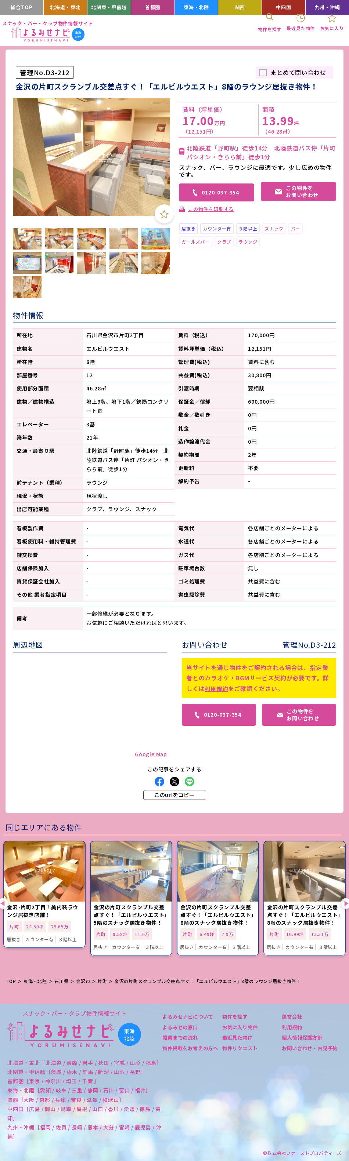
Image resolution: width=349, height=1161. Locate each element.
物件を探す (235, 1016)
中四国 (284, 7)
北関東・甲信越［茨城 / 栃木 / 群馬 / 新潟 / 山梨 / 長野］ (76, 1072)
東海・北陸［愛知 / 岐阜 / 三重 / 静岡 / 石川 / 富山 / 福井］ (79, 1090)
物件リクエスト (241, 1048)
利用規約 (217, 688)
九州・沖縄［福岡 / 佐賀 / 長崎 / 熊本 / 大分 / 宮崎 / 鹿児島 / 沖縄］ (84, 1132)
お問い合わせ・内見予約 (309, 1051)
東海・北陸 (196, 7)
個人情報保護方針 (303, 1037)
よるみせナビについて (189, 1016)
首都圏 (152, 7)
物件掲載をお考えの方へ (189, 1051)
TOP (11, 981)
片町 (102, 981)
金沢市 (83, 981)
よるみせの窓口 (181, 1027)
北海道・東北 (65, 7)
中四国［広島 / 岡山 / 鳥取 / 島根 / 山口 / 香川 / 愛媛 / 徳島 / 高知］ (84, 1113)
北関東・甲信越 (109, 7)
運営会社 (292, 1016)
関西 (240, 7)
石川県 (61, 981)
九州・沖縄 (327, 7)
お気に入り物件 (241, 1027)
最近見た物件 (238, 1037)
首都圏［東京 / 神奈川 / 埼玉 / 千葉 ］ (53, 1081)
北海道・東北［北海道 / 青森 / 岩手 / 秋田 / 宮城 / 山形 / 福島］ (84, 1062)
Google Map (151, 754)
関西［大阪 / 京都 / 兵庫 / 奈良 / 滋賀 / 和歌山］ (66, 1099)
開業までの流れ (181, 1037)
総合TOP (21, 7)
